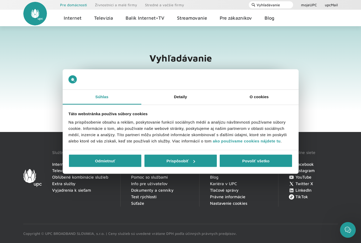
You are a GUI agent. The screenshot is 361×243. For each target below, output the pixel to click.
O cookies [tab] (259, 96)
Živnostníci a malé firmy (116, 5)
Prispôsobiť (180, 161)
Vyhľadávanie (265, 5)
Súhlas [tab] (102, 96)
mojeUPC (309, 5)
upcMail (331, 5)
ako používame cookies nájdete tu (247, 141)
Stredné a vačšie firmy (164, 5)
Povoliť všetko (256, 161)
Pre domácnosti (73, 5)
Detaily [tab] (180, 96)
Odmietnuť (105, 161)
